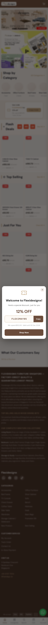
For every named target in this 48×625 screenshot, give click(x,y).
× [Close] (42, 289)
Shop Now (24, 332)
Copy (38, 319)
